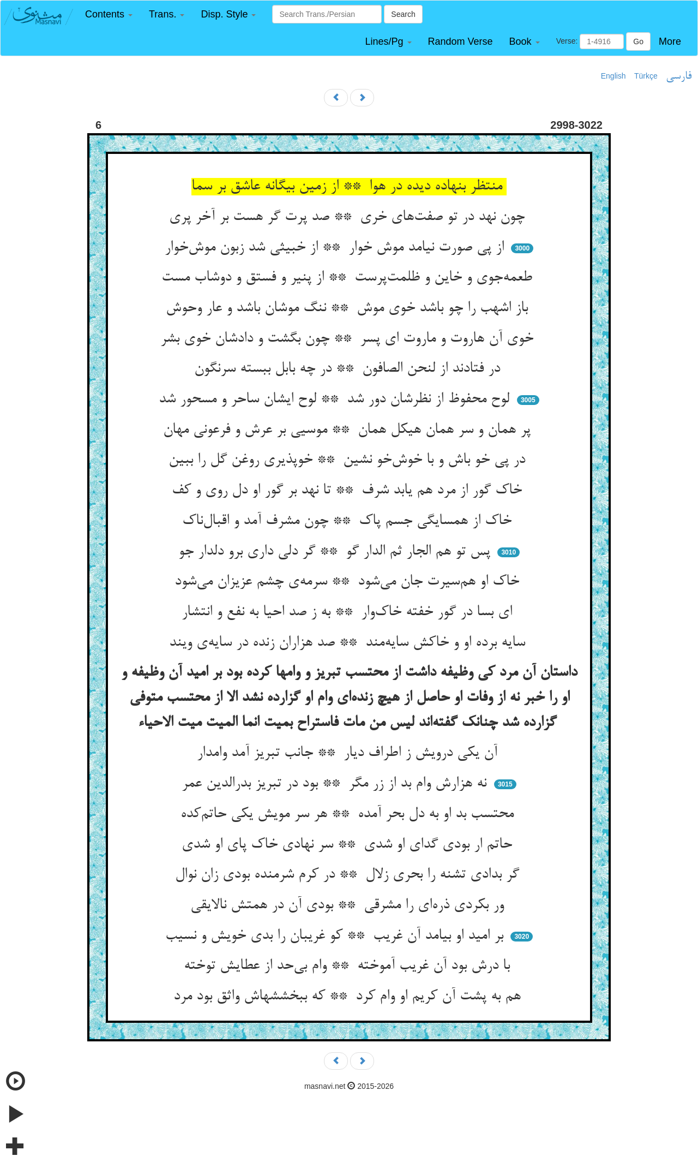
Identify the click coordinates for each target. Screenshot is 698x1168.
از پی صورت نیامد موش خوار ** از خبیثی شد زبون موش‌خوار (336, 248)
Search (403, 14)
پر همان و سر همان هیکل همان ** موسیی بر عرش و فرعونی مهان (349, 430)
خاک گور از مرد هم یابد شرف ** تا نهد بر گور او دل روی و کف (349, 490)
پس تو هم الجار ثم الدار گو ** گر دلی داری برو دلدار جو (336, 552)
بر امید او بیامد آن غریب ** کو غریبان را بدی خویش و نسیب (336, 936)
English (613, 75)
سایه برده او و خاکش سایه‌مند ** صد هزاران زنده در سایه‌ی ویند (349, 643)
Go (638, 41)
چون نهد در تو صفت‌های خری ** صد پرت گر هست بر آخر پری (349, 217)
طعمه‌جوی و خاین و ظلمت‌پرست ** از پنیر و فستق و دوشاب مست (349, 278)
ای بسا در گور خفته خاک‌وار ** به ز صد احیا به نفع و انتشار (349, 612)
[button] (109, 14)
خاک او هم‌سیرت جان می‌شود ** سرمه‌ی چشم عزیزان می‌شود (349, 582)
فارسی (678, 76)
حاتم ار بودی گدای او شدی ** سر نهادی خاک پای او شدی (349, 845)
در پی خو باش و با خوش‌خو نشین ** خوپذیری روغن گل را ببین (349, 460)
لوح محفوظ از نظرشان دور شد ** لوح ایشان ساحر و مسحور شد (336, 399)
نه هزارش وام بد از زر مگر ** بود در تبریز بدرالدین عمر (336, 783)
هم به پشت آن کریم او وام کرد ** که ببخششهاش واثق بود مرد (349, 996)
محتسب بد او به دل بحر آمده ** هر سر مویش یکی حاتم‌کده (349, 814)
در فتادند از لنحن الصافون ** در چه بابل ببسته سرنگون (349, 369)
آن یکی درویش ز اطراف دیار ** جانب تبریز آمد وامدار (349, 753)
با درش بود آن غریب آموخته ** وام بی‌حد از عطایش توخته (349, 966)
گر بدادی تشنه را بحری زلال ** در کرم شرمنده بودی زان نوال (349, 875)
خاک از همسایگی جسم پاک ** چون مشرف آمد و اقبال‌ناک (349, 521)
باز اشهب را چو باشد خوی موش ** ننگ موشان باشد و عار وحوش (349, 308)
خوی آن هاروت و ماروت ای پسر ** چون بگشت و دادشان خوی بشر (349, 339)
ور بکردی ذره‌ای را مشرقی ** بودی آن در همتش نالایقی (349, 905)
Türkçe (646, 75)
